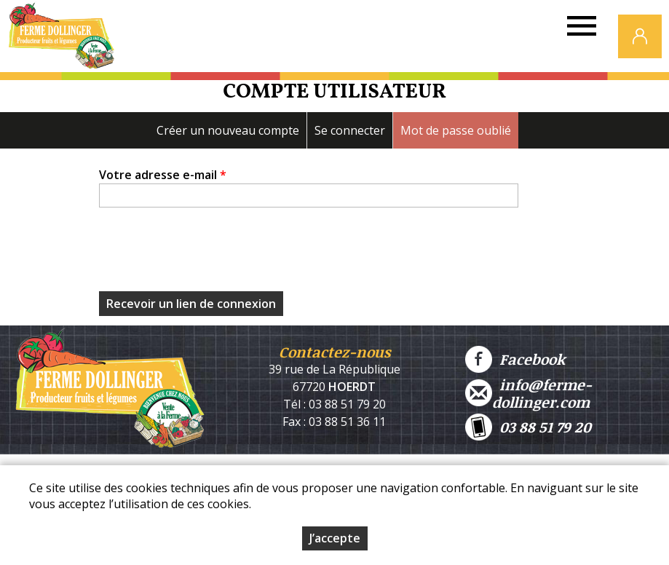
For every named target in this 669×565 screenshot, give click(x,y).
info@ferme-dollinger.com (528, 393)
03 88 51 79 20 (528, 427)
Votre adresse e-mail (162, 175)
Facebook (515, 359)
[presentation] (209, 253)
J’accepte (334, 538)
